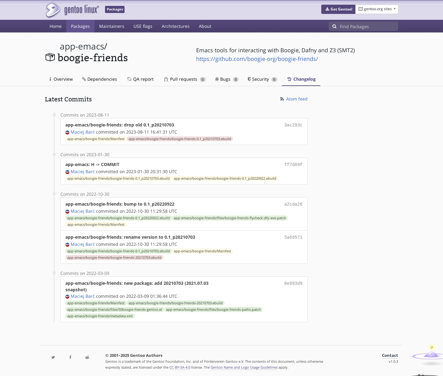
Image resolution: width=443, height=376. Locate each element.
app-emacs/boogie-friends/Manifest (96, 138)
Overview (61, 79)
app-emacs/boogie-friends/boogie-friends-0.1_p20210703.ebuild (180, 138)
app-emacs (82, 46)
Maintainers (111, 26)
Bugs (227, 79)
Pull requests (185, 79)
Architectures (176, 26)
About (205, 26)
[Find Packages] (369, 26)
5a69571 (293, 235)
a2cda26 (293, 203)
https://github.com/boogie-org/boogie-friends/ (257, 58)
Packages (80, 26)
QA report (140, 79)
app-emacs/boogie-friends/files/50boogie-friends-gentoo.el (114, 307)
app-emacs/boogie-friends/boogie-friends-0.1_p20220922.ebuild (225, 177)
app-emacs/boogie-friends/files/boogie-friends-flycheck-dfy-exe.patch (230, 216)
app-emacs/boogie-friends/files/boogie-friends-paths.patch (213, 307)
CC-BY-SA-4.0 (179, 364)
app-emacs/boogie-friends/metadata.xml (100, 313)
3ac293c (293, 125)
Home (56, 26)
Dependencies (99, 79)
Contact (390, 353)
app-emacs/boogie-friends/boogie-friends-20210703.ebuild (114, 255)
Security (262, 79)
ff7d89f (293, 164)
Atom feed (293, 99)
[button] (338, 9)
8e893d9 (293, 281)
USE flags (143, 26)
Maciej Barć (83, 131)
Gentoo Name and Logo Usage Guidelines (244, 364)
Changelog (301, 79)
